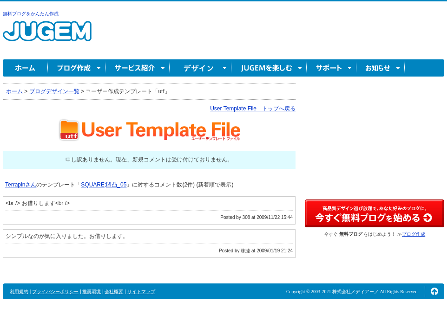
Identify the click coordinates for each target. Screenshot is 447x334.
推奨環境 (91, 291)
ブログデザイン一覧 (54, 91)
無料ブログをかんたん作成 (31, 13)
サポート (331, 68)
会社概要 (114, 291)
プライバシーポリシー (55, 291)
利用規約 (19, 291)
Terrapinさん (20, 184)
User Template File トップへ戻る (253, 108)
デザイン (200, 68)
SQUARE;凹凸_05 (103, 184)
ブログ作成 (76, 68)
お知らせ (380, 68)
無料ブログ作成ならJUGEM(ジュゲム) (47, 36)
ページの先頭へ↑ (434, 291)
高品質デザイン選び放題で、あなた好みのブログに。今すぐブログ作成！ (374, 213)
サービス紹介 (137, 68)
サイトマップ (141, 291)
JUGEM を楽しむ (269, 68)
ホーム (25, 68)
